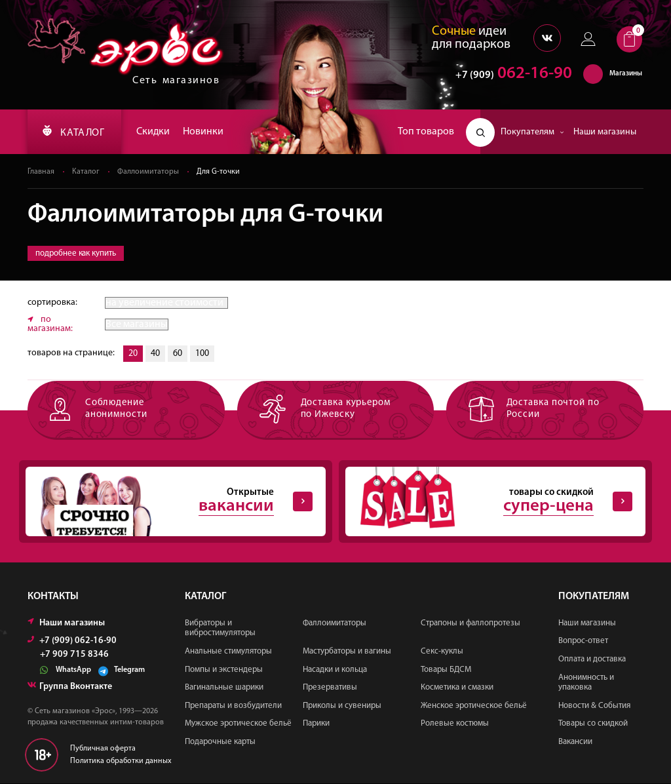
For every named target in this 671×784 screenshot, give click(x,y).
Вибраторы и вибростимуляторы (220, 628)
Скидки (153, 132)
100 (202, 354)
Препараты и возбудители (233, 705)
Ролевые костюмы (455, 724)
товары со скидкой (488, 501)
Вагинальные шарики (224, 687)
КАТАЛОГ (74, 131)
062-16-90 (507, 75)
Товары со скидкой (593, 724)
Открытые (169, 501)
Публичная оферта (103, 749)
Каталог (86, 172)
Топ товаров (426, 132)
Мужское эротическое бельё (238, 724)
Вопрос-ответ (583, 641)
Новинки (203, 132)
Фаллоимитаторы (148, 172)
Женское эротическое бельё (474, 705)
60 (177, 354)
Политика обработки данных (121, 761)
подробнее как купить (75, 253)
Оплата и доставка (592, 659)
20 (133, 354)
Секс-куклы (442, 651)
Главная (41, 172)
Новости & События (594, 705)
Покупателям (532, 132)
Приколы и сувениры (342, 705)
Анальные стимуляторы (228, 651)
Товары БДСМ (446, 669)
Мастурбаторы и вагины (347, 651)
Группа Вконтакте (70, 687)
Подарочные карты (220, 741)
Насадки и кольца (335, 669)
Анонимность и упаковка (586, 682)
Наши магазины (604, 132)
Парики (316, 724)
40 (155, 354)
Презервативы (330, 687)
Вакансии (575, 741)
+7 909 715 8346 (74, 654)
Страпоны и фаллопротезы (470, 623)
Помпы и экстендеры (224, 669)
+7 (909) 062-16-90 (72, 641)
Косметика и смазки (457, 687)
